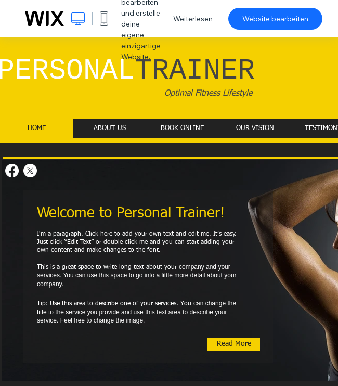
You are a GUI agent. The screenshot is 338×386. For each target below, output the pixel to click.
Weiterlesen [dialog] (193, 18)
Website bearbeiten (275, 18)
